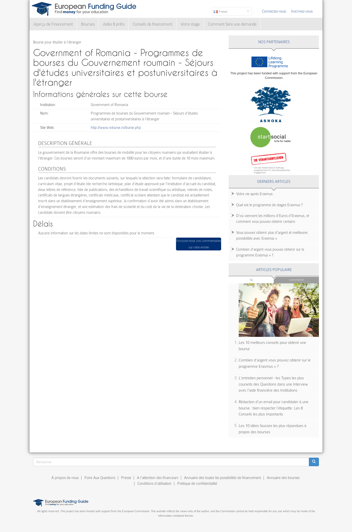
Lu (259, 279)
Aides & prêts (114, 24)
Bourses (88, 24)
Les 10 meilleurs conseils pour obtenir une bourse (272, 345)
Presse (126, 478)
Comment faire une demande (232, 24)
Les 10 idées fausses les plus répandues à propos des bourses (272, 428)
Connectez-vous (274, 11)
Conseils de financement (152, 24)
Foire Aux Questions (99, 478)
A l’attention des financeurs (157, 478)
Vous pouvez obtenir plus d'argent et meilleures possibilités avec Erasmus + (272, 235)
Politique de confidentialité (197, 484)
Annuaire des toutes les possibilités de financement (222, 478)
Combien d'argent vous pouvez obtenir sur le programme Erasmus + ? (270, 252)
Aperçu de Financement (53, 24)
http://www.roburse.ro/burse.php (116, 128)
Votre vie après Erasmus (254, 194)
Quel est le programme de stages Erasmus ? (269, 205)
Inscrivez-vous (302, 11)
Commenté (296, 280)
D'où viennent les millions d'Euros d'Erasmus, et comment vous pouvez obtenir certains (272, 219)
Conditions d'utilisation (154, 484)
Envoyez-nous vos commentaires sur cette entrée (198, 244)
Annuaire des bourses (283, 478)
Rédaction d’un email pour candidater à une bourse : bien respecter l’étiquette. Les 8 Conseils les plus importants (273, 408)
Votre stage (190, 24)
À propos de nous (65, 478)
